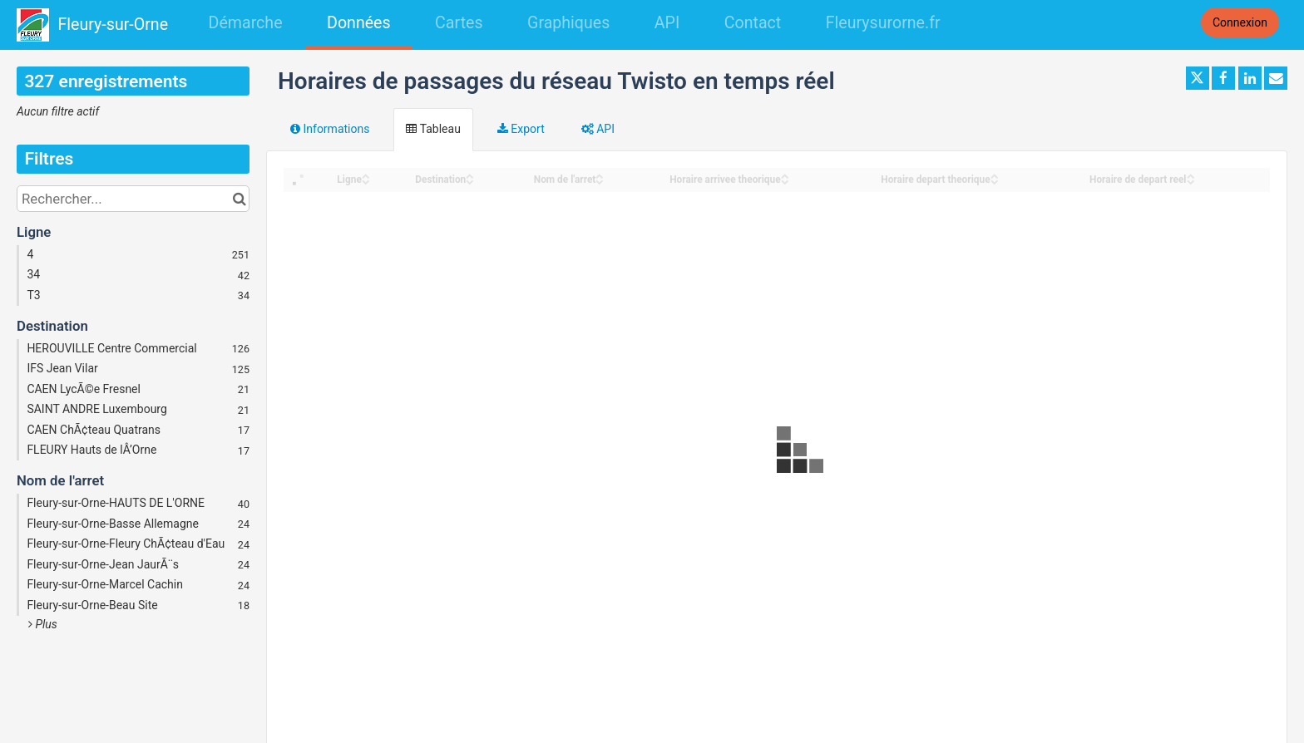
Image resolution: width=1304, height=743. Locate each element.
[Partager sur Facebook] (1223, 78)
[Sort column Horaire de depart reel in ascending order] (1191, 175)
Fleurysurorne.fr (883, 22)
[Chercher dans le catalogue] (239, 198)
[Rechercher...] (133, 198)
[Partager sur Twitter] (1197, 78)
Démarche (246, 22)
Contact (752, 22)
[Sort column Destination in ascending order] (470, 175)
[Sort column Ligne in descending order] (366, 181)
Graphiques (568, 22)
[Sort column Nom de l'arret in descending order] (599, 181)
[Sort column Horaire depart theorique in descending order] (994, 181)
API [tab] (598, 128)
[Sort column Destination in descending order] (470, 181)
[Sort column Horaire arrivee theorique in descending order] (785, 181)
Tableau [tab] (433, 128)
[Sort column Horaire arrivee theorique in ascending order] (785, 175)
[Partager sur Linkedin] (1250, 78)
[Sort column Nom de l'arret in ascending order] (599, 175)
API (666, 22)
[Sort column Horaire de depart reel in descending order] (1191, 181)
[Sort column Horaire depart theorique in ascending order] (994, 175)
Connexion (1240, 22)
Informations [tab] (329, 128)
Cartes (458, 22)
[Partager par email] (1275, 78)
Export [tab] (521, 128)
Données (359, 22)
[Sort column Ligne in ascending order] (366, 175)
